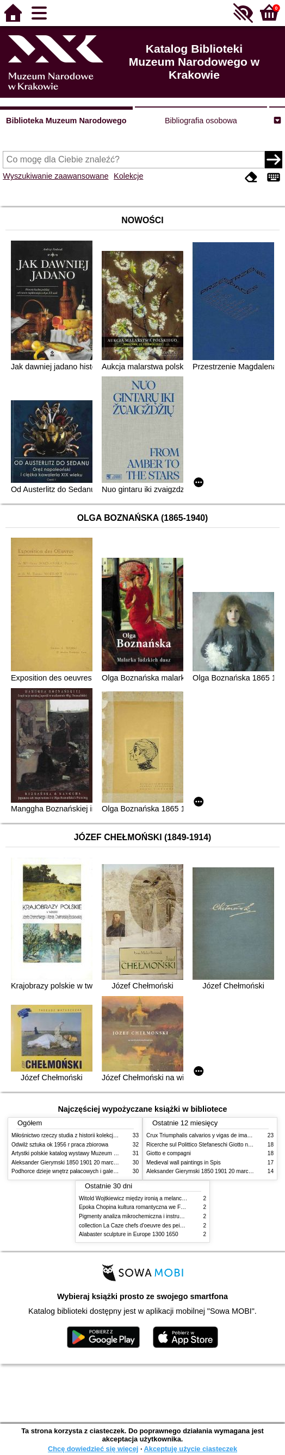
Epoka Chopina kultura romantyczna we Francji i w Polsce (149, 1207)
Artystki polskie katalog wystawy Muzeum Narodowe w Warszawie (91, 1153)
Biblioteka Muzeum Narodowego (66, 120)
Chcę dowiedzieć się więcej (93, 1449)
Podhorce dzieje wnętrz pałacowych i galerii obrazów (75, 1171)
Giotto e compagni (168, 1153)
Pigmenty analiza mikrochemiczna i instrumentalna (140, 1216)
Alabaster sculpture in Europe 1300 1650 (128, 1234)
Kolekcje (128, 176)
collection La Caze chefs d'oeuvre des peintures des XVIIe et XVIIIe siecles (170, 1226)
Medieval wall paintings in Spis (183, 1163)
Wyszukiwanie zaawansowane (55, 176)
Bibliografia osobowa (201, 120)
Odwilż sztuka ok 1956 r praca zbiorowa (59, 1145)
